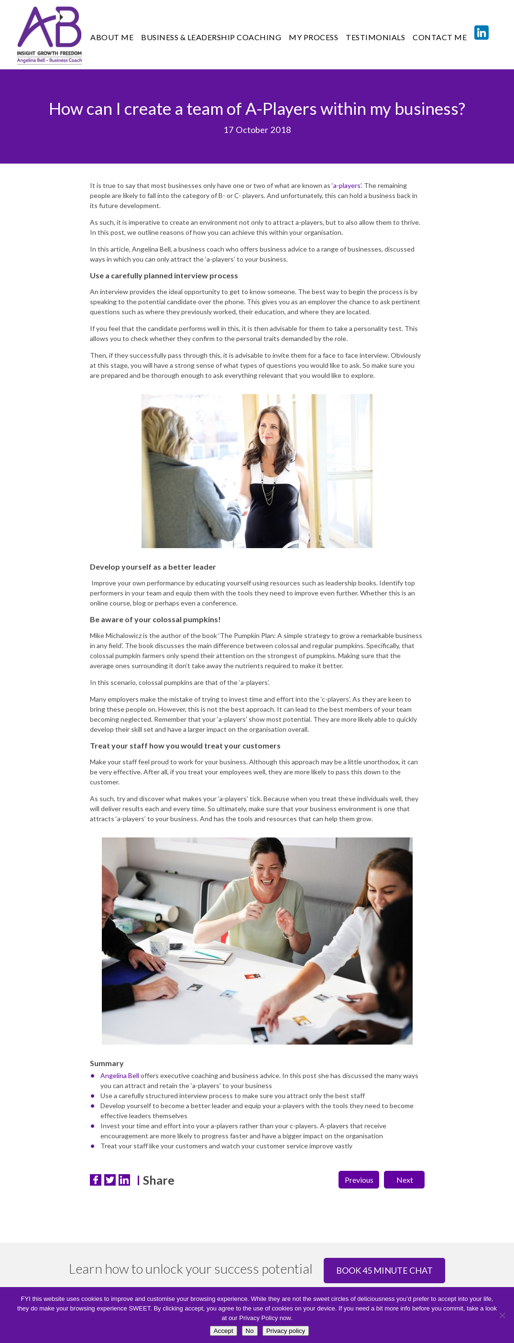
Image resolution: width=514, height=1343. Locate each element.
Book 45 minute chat (384, 1270)
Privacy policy (285, 1330)
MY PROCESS (313, 37)
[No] (502, 1315)
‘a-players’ (346, 185)
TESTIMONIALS (375, 37)
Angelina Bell (119, 1075)
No (250, 1330)
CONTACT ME (440, 37)
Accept (223, 1330)
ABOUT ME (111, 37)
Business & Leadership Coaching (211, 37)
